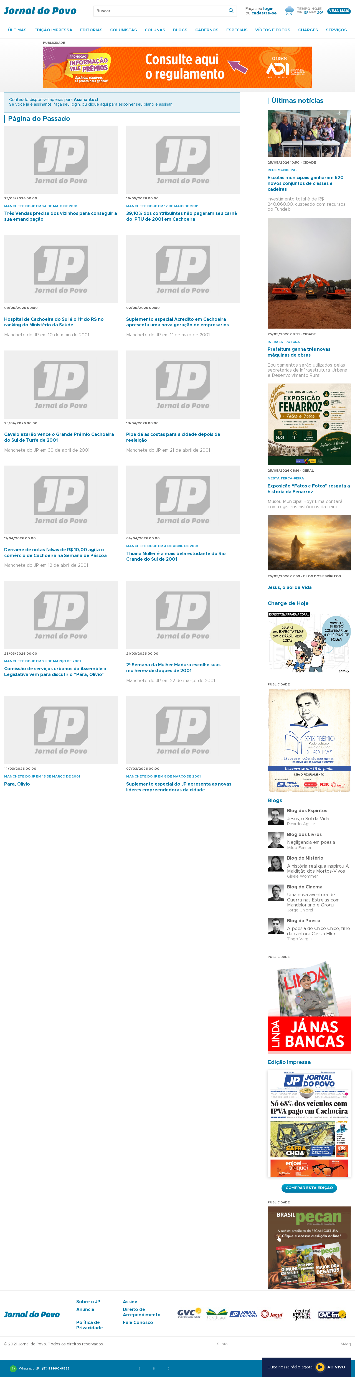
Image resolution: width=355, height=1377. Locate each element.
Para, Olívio (17, 784)
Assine (130, 1302)
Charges (308, 30)
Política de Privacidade (89, 1325)
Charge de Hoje (288, 603)
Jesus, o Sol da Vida (290, 587)
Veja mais (339, 11)
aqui (104, 104)
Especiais (237, 30)
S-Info (222, 1344)
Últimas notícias (297, 101)
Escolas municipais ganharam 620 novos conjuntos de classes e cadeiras (306, 184)
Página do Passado (39, 119)
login (268, 9)
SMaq (346, 1344)
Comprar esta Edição (309, 1188)
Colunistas (123, 30)
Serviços (336, 30)
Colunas (155, 30)
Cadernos (207, 30)
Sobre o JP (88, 1302)
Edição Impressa (53, 30)
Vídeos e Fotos (272, 30)
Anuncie (85, 1309)
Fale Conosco (138, 1322)
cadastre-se (264, 13)
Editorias (91, 30)
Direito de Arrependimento (142, 1312)
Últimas (17, 30)
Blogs (180, 30)
